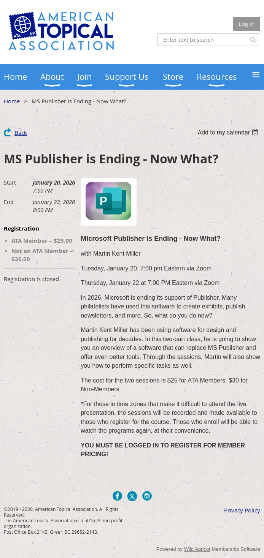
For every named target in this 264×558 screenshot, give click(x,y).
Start (10, 182)
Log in (246, 23)
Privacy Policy (242, 510)
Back (20, 132)
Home (12, 101)
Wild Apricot (197, 549)
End (9, 201)
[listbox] (228, 132)
